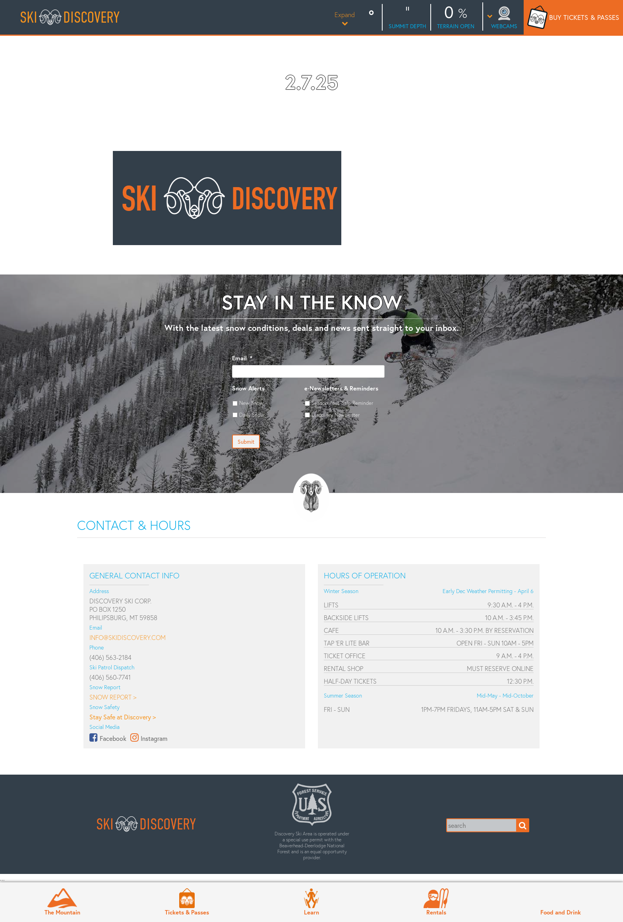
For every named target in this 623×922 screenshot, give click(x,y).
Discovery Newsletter (336, 414)
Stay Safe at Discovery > (122, 717)
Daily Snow (251, 414)
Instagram (154, 738)
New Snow (251, 402)
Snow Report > (112, 697)
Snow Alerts (248, 388)
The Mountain (62, 912)
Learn (311, 912)
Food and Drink (560, 912)
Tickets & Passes (187, 912)
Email (242, 358)
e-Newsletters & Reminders (341, 388)
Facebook (113, 738)
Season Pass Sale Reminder (342, 402)
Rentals (436, 912)
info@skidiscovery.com (127, 637)
